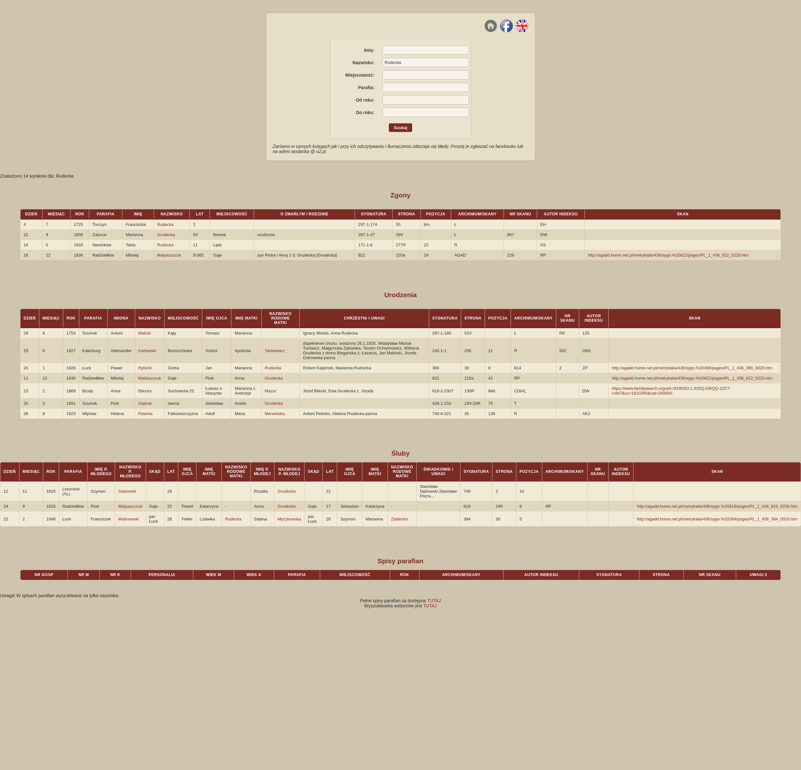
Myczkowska (289, 519)
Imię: (369, 50)
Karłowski (147, 350)
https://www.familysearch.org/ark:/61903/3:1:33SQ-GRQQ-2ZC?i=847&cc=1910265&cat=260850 (671, 391)
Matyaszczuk (169, 255)
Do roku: (365, 112)
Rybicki (145, 368)
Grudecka (166, 234)
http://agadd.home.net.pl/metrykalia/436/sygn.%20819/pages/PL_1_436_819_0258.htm (717, 506)
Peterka (145, 413)
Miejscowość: (359, 75)
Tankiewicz (275, 350)
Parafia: (366, 87)
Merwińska (275, 413)
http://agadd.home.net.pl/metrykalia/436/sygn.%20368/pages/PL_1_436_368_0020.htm (692, 368)
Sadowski (127, 491)
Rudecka (165, 224)
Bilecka (145, 391)
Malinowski (128, 519)
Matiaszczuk (149, 378)
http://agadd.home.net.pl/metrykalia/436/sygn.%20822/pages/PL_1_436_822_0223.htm (692, 378)
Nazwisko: (363, 62)
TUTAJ (434, 600)
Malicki (144, 333)
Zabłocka (399, 519)
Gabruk (145, 403)
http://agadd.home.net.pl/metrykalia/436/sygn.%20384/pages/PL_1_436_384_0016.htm (717, 519)
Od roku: (365, 100)
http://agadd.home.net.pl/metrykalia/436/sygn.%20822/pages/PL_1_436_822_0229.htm (668, 255)
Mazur (270, 391)
